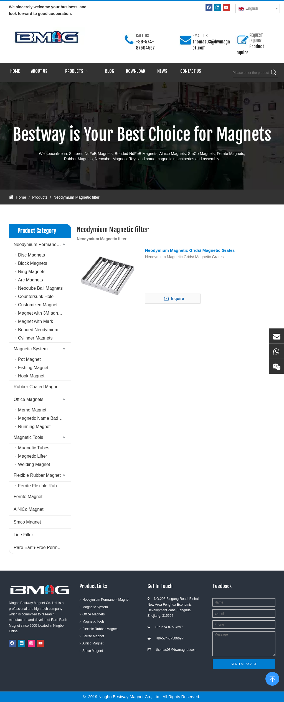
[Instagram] (31, 643)
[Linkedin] (217, 7)
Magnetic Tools (28, 437)
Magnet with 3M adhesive (43, 313)
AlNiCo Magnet (29, 509)
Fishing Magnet (33, 367)
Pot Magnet (29, 359)
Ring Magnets (31, 271)
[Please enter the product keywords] (251, 73)
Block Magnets (32, 263)
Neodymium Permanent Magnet (42, 244)
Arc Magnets (30, 280)
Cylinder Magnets (35, 338)
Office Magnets (28, 399)
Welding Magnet (34, 464)
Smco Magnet (27, 522)
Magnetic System (31, 348)
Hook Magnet (31, 376)
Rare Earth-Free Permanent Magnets (42, 547)
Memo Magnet (32, 410)
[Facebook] (209, 7)
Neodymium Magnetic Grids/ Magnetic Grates (190, 250)
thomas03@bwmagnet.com (176, 650)
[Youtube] (226, 7)
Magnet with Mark (35, 321)
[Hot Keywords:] (274, 73)
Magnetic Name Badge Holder (44, 418)
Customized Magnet (37, 304)
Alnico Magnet (92, 643)
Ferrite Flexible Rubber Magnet (44, 485)
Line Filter (23, 534)
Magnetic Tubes (33, 447)
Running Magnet (34, 426)
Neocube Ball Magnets (40, 288)
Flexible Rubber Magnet (37, 475)
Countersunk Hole (36, 296)
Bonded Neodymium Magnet (44, 329)
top (272, 678)
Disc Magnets (31, 255)
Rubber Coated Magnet (37, 386)
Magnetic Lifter (32, 456)
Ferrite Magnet (28, 496)
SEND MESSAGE (243, 664)
